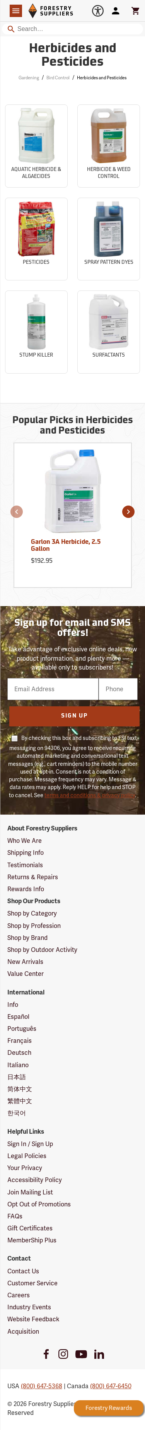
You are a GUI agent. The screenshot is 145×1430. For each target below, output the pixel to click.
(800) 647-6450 (110, 1386)
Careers (18, 1295)
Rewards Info (25, 889)
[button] (16, 512)
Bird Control (58, 77)
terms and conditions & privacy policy (89, 795)
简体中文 (19, 1089)
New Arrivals (25, 962)
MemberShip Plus (31, 1240)
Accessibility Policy (34, 1180)
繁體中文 (19, 1101)
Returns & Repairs (32, 877)
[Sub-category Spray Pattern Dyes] (108, 239)
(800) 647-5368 (41, 1386)
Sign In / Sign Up (30, 1144)
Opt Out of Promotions (39, 1204)
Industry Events (29, 1307)
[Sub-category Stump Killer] (36, 332)
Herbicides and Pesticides (101, 77)
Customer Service (32, 1283)
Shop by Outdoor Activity (42, 950)
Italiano (18, 1065)
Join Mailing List (30, 1192)
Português (21, 1029)
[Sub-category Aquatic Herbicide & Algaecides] (36, 146)
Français (19, 1041)
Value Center (25, 974)
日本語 (16, 1077)
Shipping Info (25, 853)
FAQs (14, 1216)
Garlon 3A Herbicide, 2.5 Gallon (66, 545)
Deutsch (19, 1053)
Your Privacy (24, 1168)
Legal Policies (26, 1156)
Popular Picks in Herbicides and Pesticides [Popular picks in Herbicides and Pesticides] (72, 426)
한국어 (16, 1113)
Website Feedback (33, 1319)
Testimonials (25, 865)
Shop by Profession (34, 926)
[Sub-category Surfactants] (108, 332)
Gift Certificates (30, 1228)
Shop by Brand (27, 938)
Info (12, 1005)
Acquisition (23, 1331)
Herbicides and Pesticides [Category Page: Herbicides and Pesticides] (72, 56)
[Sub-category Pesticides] (36, 239)
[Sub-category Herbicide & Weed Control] (108, 146)
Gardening (29, 77)
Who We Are (24, 841)
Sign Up (74, 716)
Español (18, 1017)
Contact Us (23, 1271)
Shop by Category (32, 913)
